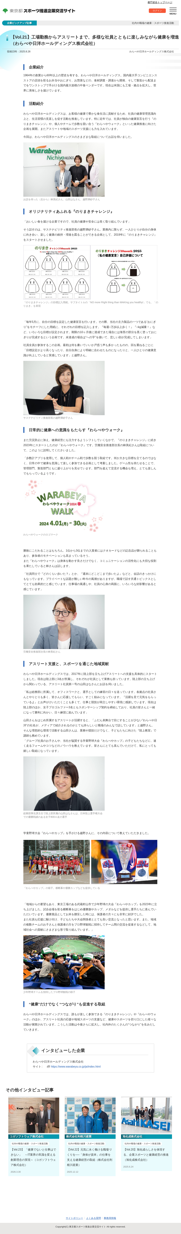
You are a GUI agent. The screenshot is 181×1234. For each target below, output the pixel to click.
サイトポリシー (74, 1218)
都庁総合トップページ (160, 2)
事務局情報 (110, 1218)
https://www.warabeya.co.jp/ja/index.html (76, 1066)
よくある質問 (93, 1218)
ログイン (157, 10)
